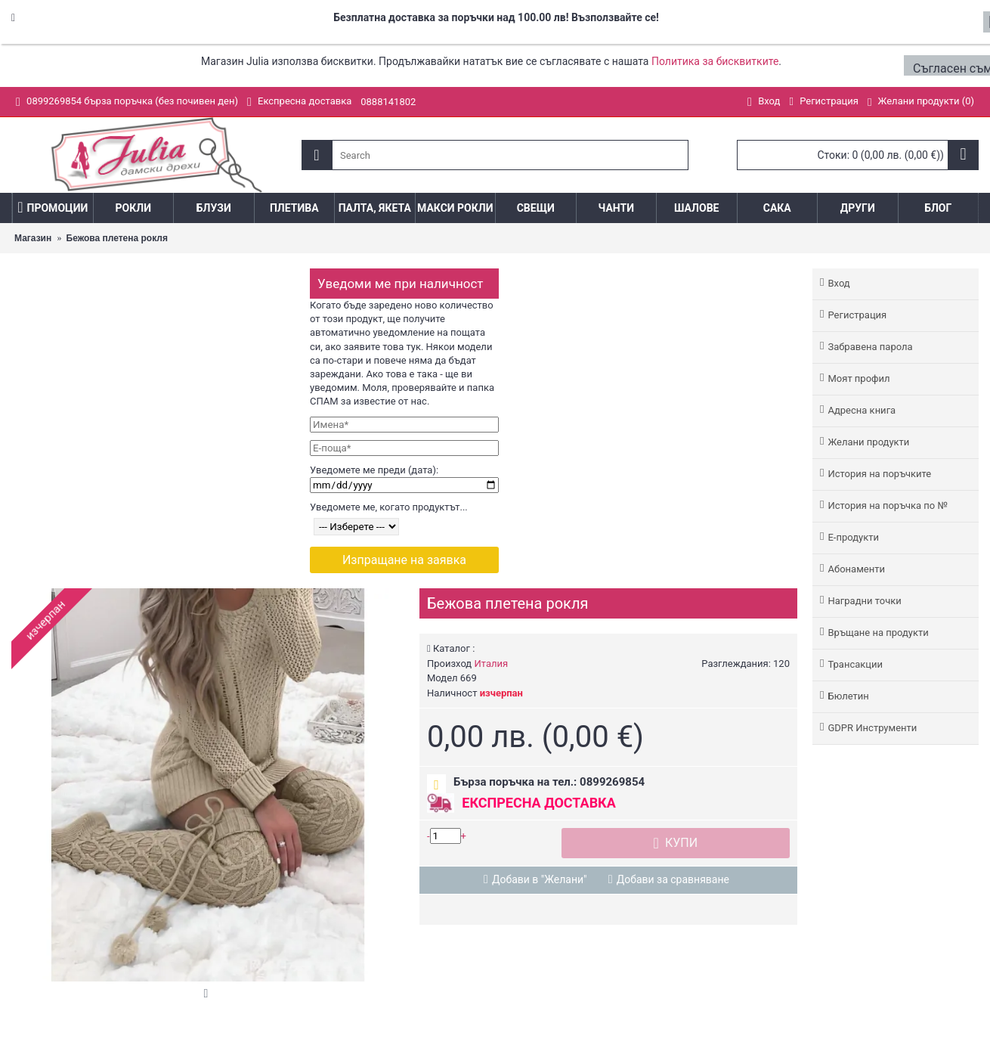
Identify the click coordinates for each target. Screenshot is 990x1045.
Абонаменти (856, 569)
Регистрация (857, 315)
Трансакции (855, 664)
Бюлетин (848, 696)
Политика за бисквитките (714, 61)
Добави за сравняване (673, 879)
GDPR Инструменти (872, 727)
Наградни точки (864, 600)
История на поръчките (879, 473)
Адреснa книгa (862, 410)
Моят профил (858, 378)
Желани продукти (868, 442)
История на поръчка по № (887, 505)
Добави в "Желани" (539, 879)
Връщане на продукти (878, 632)
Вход (838, 283)
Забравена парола (870, 346)
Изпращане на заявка (404, 560)
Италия (491, 663)
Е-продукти (853, 537)
